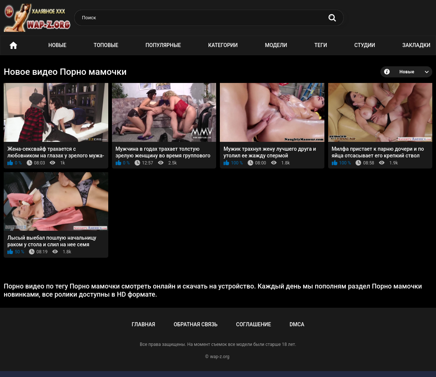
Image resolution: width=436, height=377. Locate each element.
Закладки (416, 45)
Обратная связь (195, 324)
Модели (276, 45)
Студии (364, 45)
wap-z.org (219, 356)
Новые (57, 45)
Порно (13, 45)
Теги (320, 45)
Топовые (106, 45)
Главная (143, 324)
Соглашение (253, 324)
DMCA (297, 324)
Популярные (163, 45)
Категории (223, 45)
